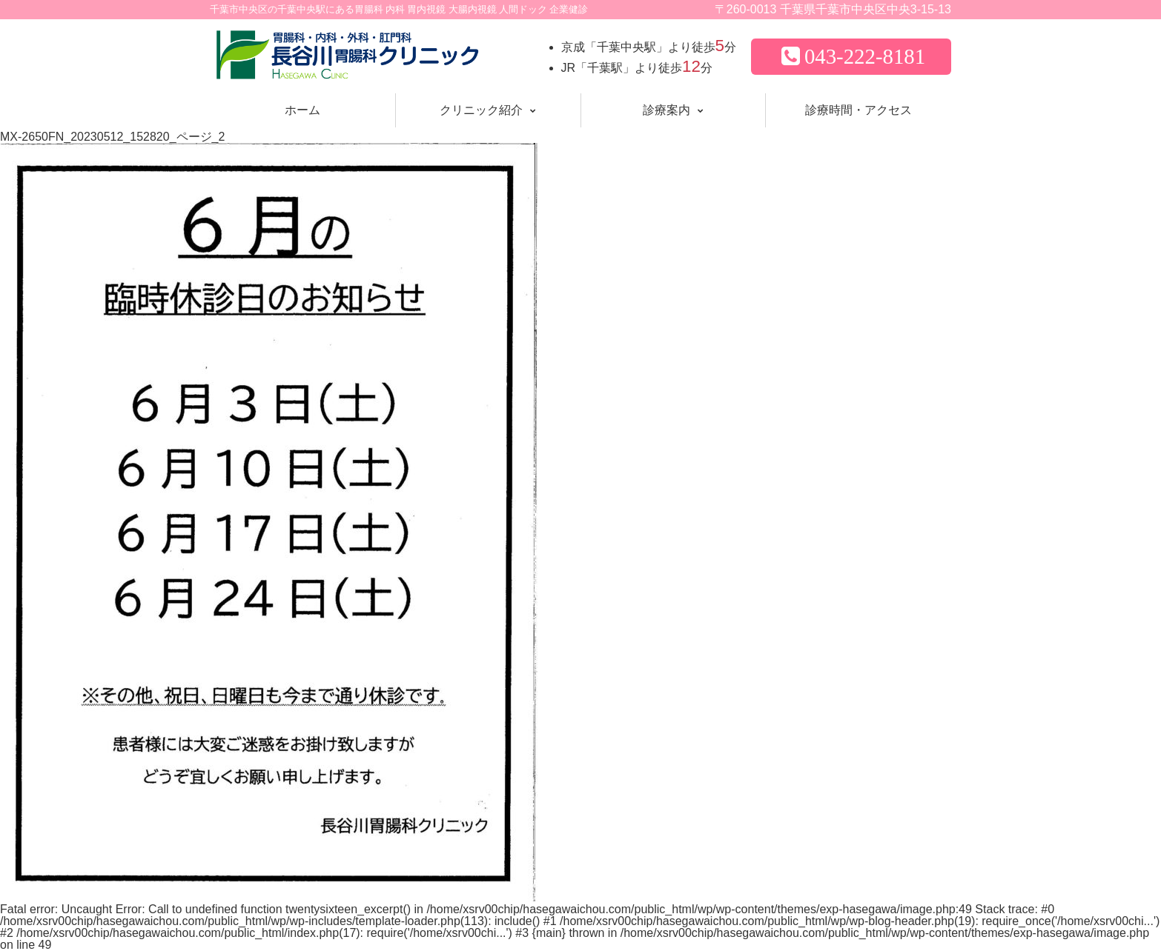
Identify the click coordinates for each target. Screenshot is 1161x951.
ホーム (302, 110)
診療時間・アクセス (858, 110)
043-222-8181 (851, 56)
